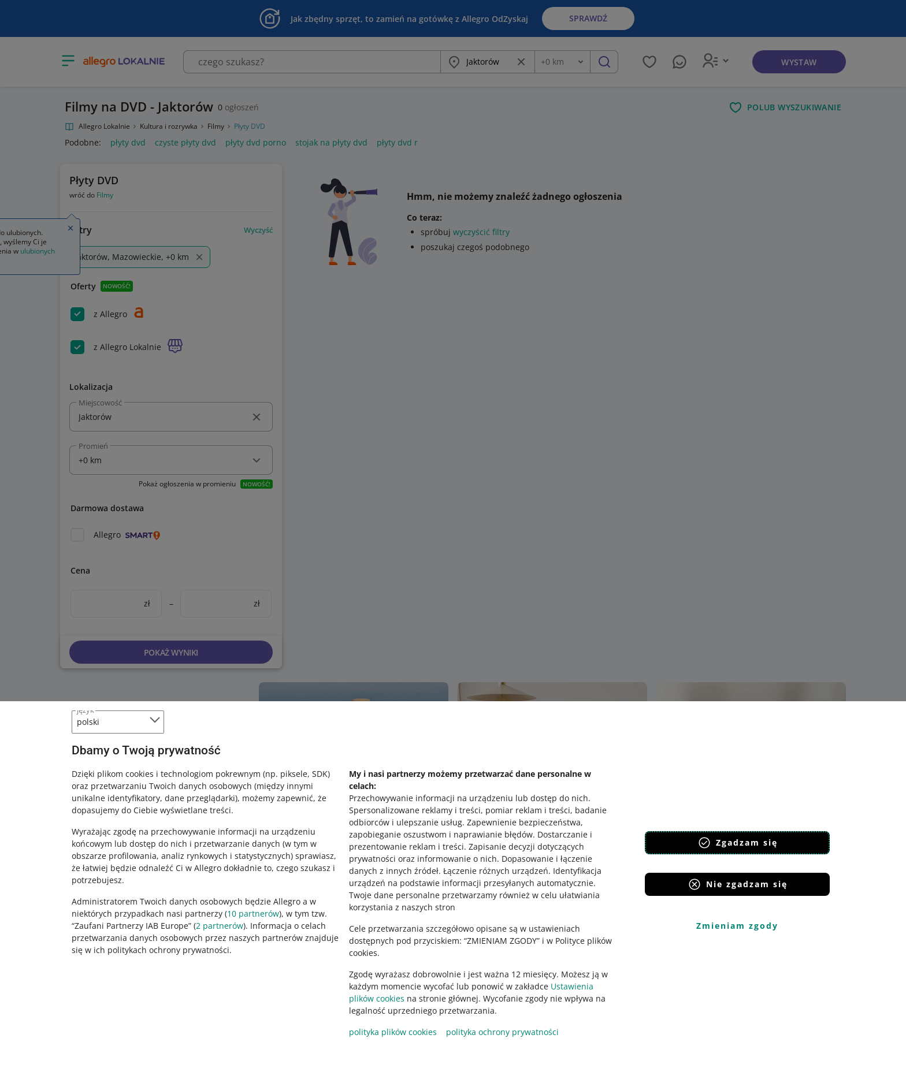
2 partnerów (219, 925)
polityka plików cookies (393, 1031)
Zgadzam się (737, 843)
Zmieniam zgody (737, 925)
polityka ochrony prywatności (502, 1031)
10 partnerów (253, 913)
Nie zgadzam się (738, 884)
